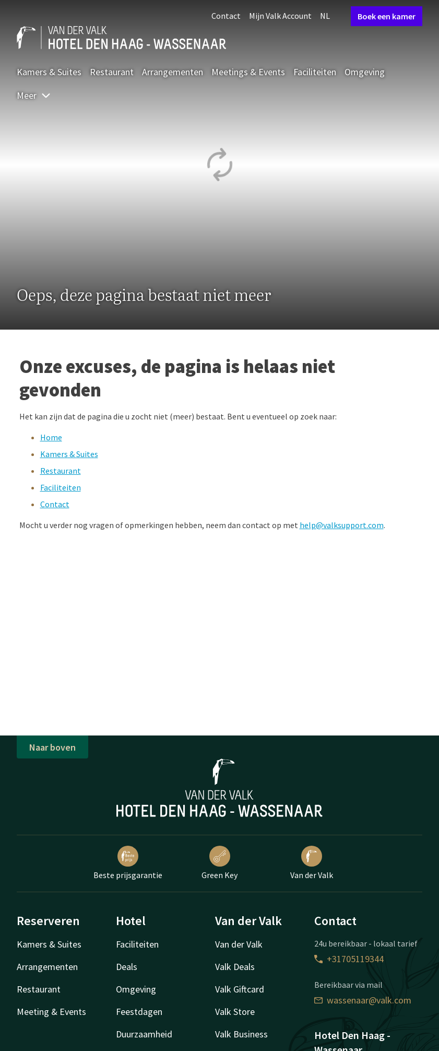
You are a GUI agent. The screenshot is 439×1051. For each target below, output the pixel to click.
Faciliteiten (314, 72)
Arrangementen (172, 72)
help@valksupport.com (342, 525)
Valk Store (235, 1012)
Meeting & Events (51, 1012)
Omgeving (365, 72)
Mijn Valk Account (280, 15)
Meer (34, 95)
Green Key (219, 863)
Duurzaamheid (144, 1034)
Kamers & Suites (49, 72)
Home (51, 437)
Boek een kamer (387, 16)
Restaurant (112, 72)
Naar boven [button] (52, 747)
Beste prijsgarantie (127, 863)
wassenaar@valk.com (362, 1000)
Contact (226, 15)
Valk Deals (235, 967)
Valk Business (241, 1034)
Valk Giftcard (239, 989)
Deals (126, 967)
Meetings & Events (248, 72)
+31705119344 (349, 959)
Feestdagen (139, 1012)
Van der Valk (311, 863)
